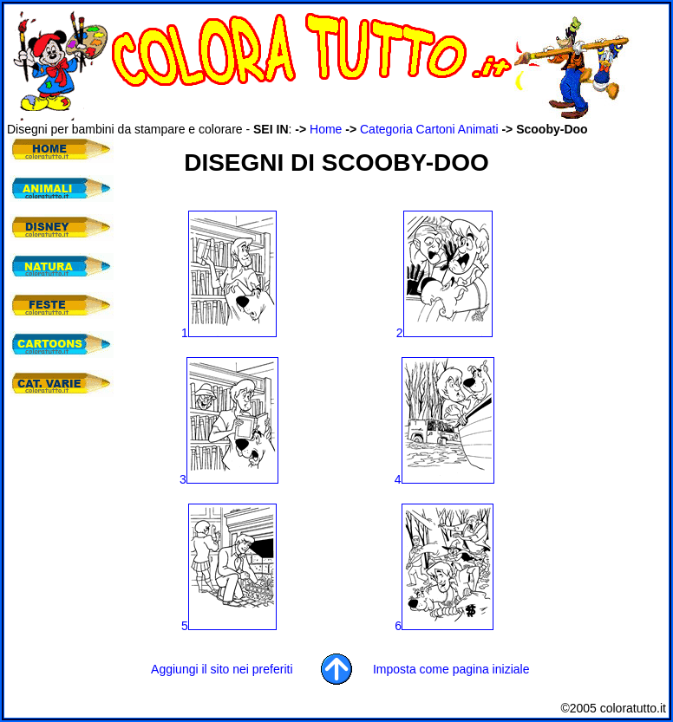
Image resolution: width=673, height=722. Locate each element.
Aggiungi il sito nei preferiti (221, 669)
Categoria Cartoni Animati (429, 129)
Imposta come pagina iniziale (451, 669)
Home (326, 129)
